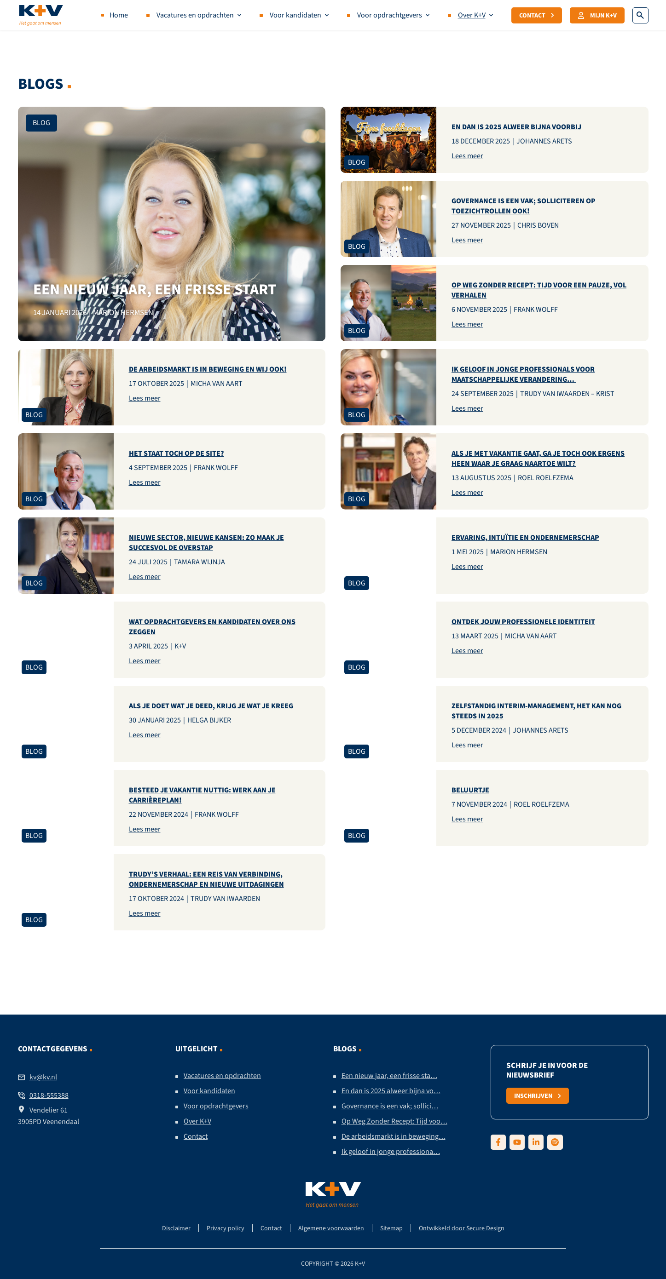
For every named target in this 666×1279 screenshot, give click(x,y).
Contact (536, 15)
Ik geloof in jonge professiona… (391, 1151)
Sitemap (391, 1228)
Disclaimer (176, 1228)
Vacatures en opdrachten (195, 15)
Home (119, 15)
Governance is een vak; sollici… (390, 1106)
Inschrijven (537, 1095)
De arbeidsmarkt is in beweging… (394, 1136)
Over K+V (472, 15)
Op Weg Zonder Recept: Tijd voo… (394, 1121)
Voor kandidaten (295, 15)
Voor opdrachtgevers (389, 15)
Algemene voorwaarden (331, 1228)
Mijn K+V (597, 15)
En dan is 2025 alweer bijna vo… (391, 1090)
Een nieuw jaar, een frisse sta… (389, 1075)
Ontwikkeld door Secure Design (461, 1228)
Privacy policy (225, 1228)
